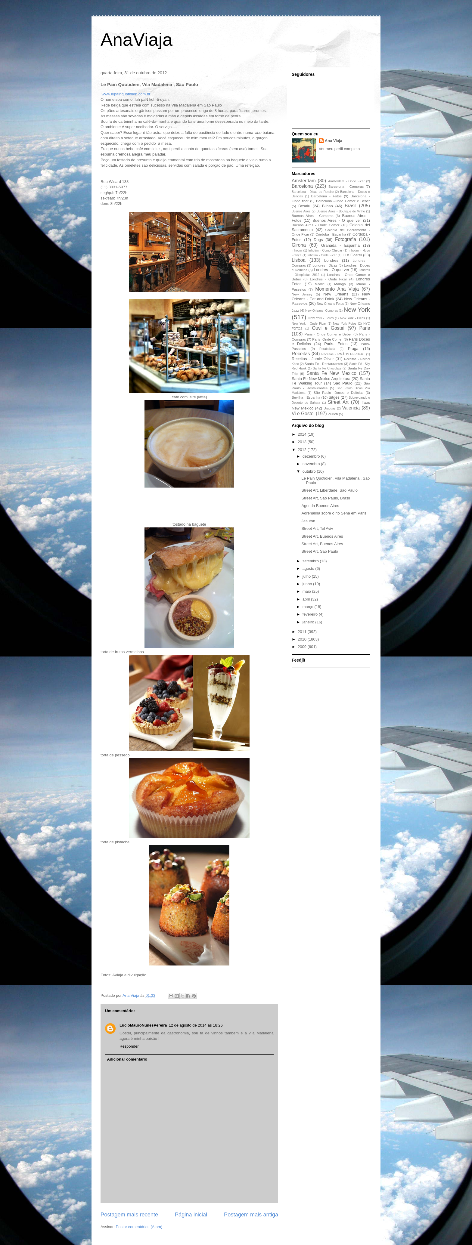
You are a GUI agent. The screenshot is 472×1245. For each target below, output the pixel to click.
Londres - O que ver (331, 269)
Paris (364, 328)
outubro (310, 471)
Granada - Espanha (340, 245)
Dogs (318, 239)
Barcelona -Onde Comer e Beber (343, 201)
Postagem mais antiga (251, 1215)
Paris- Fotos (335, 343)
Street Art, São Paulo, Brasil (325, 498)
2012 (303, 449)
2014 (303, 434)
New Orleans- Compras (321, 310)
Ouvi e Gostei (328, 328)
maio (307, 591)
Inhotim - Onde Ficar (322, 255)
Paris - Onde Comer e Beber (328, 334)
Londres (331, 260)
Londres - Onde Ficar (328, 279)
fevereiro (311, 614)
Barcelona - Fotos (326, 196)
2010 (303, 639)
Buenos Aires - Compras (313, 216)
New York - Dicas (352, 318)
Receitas (301, 353)
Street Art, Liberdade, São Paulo (329, 490)
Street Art (338, 402)
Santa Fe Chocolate (327, 368)
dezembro (312, 456)
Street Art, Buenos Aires (322, 536)
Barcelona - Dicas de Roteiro (313, 191)
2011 (303, 631)
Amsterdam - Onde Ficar (346, 181)
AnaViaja (136, 39)
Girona (299, 245)
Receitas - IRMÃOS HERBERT (343, 354)
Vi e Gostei (303, 413)
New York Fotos (344, 323)
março (309, 606)
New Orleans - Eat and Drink (331, 296)
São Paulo (342, 383)
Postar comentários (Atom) (139, 1227)
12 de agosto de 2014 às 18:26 (196, 1025)
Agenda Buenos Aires (320, 505)
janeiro (309, 622)
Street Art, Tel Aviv (317, 528)
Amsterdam (304, 180)
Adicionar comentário (127, 1059)
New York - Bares (321, 318)
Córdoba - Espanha (330, 234)
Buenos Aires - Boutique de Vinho (341, 211)
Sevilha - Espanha (306, 397)
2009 (303, 646)
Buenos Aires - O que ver (336, 220)
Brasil (350, 205)
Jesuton (308, 521)
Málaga (340, 284)
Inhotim (297, 250)
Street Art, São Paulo (319, 551)
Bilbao (327, 206)
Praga (353, 348)
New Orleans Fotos (330, 303)
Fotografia (345, 239)
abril (307, 599)
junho (308, 584)
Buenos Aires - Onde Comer (315, 225)
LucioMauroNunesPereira (143, 1025)
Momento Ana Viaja (337, 289)
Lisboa (299, 260)
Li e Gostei (352, 255)
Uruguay (329, 408)
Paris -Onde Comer (327, 339)
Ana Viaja (333, 140)
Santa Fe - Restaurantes (324, 364)
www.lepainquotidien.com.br (126, 94)
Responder (129, 1046)
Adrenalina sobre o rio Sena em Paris (333, 513)
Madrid (319, 284)
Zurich (333, 414)
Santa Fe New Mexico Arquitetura (321, 378)
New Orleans (335, 294)
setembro (311, 561)
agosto (309, 568)
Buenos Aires (301, 211)
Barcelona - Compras (346, 186)
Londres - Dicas (324, 265)
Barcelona (302, 186)
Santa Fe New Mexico (331, 373)
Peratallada (327, 349)
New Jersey (302, 294)
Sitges (334, 397)
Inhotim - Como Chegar (325, 250)
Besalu (304, 206)
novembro (312, 464)
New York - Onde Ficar (309, 323)
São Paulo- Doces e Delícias (339, 392)
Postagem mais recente (129, 1215)
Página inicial (191, 1215)
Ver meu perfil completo (339, 149)
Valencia (351, 407)
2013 (303, 442)
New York (356, 309)
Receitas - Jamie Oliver (313, 359)
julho (307, 576)
